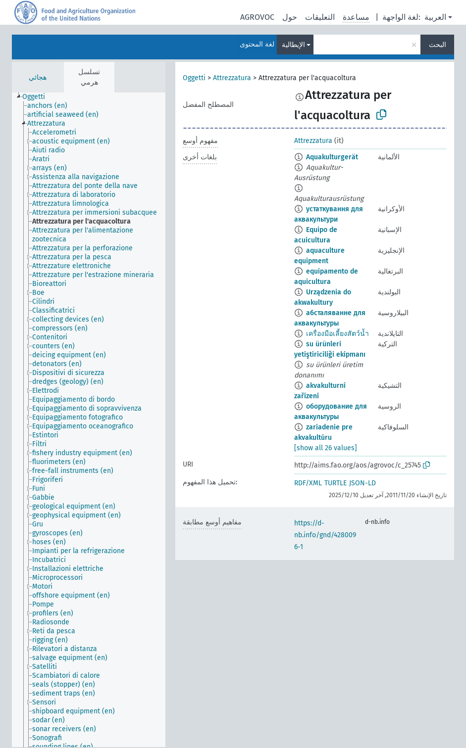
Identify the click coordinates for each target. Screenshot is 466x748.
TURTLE (335, 483)
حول (289, 17)
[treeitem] (38, 97)
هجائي (38, 77)
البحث (437, 45)
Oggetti (194, 78)
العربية (435, 17)
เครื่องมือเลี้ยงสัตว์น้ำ (337, 333)
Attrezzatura (232, 78)
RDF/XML (308, 483)
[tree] (88, 420)
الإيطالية (293, 45)
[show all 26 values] (325, 448)
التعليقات (320, 17)
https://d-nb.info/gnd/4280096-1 (325, 535)
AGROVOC (257, 17)
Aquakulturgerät (332, 157)
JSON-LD (362, 483)
